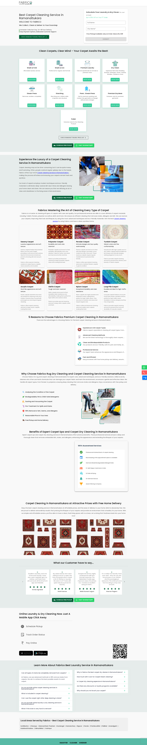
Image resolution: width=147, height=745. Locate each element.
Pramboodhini (95, 726)
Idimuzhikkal (39, 728)
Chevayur (34, 726)
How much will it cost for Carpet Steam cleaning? (101, 677)
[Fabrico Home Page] (25, 3)
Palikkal (105, 726)
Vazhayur (48, 728)
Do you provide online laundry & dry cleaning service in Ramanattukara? (45, 703)
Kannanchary (71, 726)
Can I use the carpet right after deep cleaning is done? (45, 698)
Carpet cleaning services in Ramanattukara (53, 173)
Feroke (86, 726)
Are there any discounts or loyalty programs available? (101, 686)
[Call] (144, 372)
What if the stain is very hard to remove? (45, 709)
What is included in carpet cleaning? (45, 693)
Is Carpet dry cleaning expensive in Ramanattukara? (101, 681)
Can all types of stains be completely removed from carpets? (45, 673)
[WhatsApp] (144, 367)
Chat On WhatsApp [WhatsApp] (84, 145)
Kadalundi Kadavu (27, 728)
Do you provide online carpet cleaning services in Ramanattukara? (45, 688)
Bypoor (80, 726)
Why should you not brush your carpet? (101, 691)
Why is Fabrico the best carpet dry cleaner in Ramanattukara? (101, 672)
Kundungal (61, 726)
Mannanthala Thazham (47, 726)
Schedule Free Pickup (63, 145)
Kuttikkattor (25, 726)
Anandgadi (113, 726)
